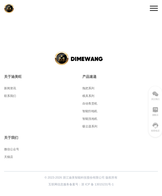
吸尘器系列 (89, 126)
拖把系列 (88, 88)
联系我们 (10, 95)
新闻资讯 (10, 88)
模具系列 (88, 95)
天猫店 (8, 156)
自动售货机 (89, 103)
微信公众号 (11, 149)
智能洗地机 (89, 118)
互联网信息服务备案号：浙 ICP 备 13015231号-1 (81, 184)
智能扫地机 (89, 111)
